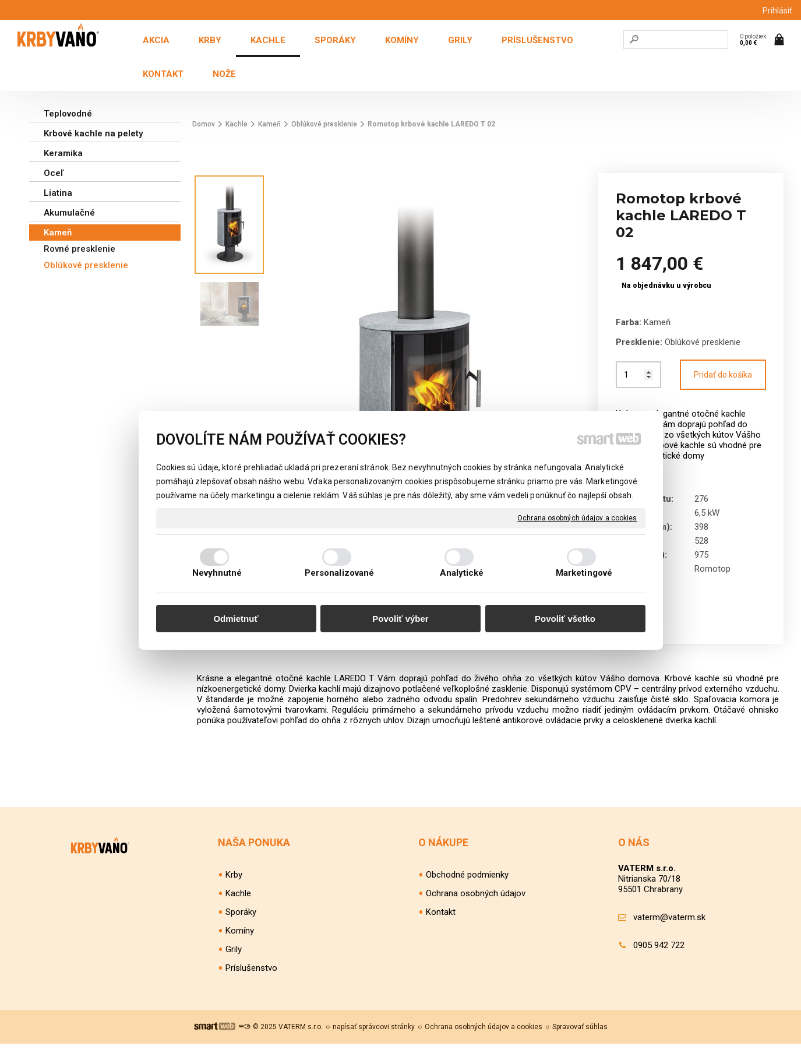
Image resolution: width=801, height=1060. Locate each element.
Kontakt (441, 928)
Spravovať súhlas (580, 1043)
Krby (233, 891)
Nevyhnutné (217, 573)
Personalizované (340, 573)
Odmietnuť (235, 619)
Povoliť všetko (565, 619)
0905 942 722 (658, 961)
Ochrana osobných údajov (475, 909)
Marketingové (584, 573)
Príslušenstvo (251, 984)
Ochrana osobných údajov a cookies (577, 517)
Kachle (238, 909)
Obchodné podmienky (467, 891)
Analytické (462, 573)
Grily (233, 965)
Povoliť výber (400, 619)
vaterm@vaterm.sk (669, 933)
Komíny (239, 947)
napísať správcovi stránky (374, 1043)
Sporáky (240, 928)
